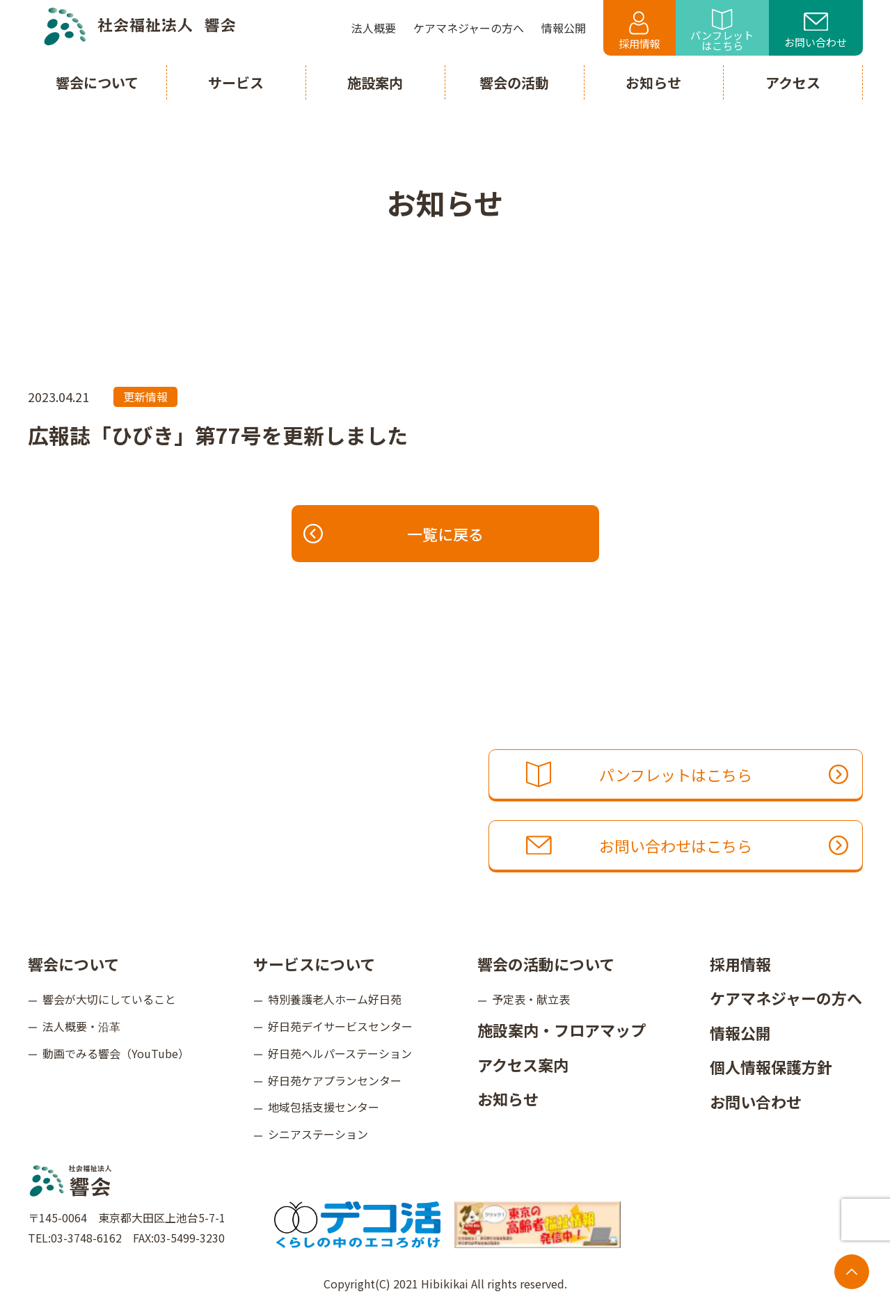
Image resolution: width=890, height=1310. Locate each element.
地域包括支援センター (323, 1107)
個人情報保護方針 (771, 1066)
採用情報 (639, 31)
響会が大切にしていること (109, 999)
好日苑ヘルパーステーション (340, 1053)
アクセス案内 (523, 1064)
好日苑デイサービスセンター (340, 1026)
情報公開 (740, 1032)
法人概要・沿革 (81, 1026)
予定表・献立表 (531, 999)
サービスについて (314, 963)
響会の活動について (545, 963)
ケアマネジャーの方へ (786, 998)
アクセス (792, 82)
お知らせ (508, 1098)
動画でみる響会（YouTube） (115, 1053)
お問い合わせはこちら (687, 845)
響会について (73, 963)
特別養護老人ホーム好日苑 (335, 999)
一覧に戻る (394, 533)
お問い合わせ (815, 31)
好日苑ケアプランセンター (335, 1080)
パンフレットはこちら (722, 31)
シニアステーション (318, 1134)
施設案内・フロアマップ (561, 1030)
